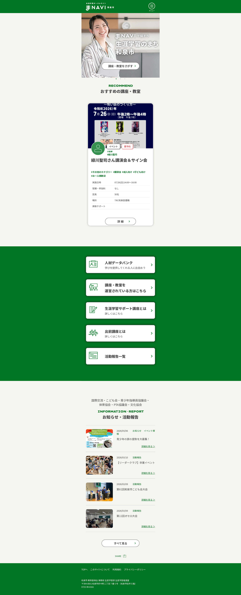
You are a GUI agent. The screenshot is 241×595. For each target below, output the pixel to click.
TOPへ (84, 569)
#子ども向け (139, 172)
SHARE (118, 556)
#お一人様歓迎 (98, 175)
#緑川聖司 (112, 154)
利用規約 (117, 569)
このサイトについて (100, 569)
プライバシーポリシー (135, 569)
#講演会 (117, 172)
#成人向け (127, 172)
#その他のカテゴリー (101, 172)
